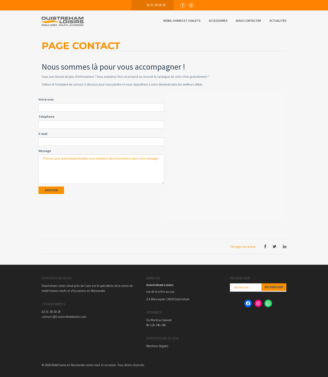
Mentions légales (157, 346)
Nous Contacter (248, 21)
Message (44, 151)
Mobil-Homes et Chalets (181, 21)
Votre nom (46, 99)
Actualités (277, 21)
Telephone (46, 117)
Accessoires (218, 21)
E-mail (42, 134)
